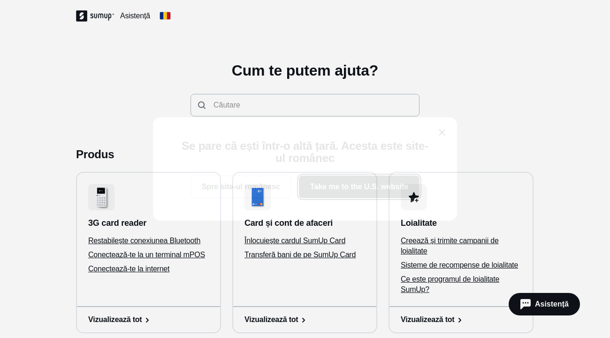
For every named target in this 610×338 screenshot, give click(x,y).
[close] (442, 132)
